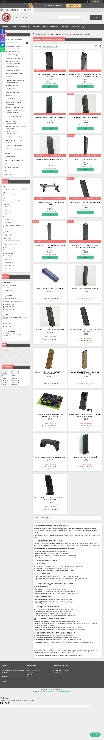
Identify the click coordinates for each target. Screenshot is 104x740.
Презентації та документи (14, 160)
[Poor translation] (7, 703)
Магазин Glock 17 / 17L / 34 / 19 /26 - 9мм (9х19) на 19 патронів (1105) (85, 246)
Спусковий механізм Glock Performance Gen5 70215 (50, 203)
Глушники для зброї (13, 70)
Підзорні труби (11, 89)
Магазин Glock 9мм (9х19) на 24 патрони (85, 288)
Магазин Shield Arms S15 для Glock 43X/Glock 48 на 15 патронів (49, 498)
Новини (7, 153)
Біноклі (9, 77)
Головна (5, 27)
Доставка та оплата (12, 171)
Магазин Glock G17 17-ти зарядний (85, 457)
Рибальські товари (50, 27)
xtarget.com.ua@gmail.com (13, 301)
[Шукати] (81, 17)
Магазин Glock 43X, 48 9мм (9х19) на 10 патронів (49, 160)
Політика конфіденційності (63, 691)
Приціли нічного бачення (15, 58)
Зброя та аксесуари (13, 51)
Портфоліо (8, 174)
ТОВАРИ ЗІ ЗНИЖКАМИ (13, 39)
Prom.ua (61, 689)
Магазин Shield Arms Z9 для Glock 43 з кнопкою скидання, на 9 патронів (85, 415)
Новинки (35, 27)
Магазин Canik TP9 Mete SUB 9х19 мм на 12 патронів (50, 75)
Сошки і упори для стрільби (15, 107)
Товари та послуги (20, 27)
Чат (95, 735)
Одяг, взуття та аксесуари (15, 145)
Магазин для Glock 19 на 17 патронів (85, 118)
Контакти (75, 27)
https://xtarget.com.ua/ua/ (12, 299)
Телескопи (10, 99)
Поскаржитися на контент (47, 691)
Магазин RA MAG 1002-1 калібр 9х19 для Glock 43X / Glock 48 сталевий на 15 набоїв (85, 75)
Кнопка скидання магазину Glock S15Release (50, 457)
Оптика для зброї (12, 67)
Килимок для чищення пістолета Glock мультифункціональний (50, 415)
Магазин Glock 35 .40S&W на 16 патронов (50, 288)
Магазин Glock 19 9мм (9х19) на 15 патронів (50, 118)
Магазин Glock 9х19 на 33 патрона (85, 159)
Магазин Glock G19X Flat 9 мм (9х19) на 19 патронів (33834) (85, 373)
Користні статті (10, 157)
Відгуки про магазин (12, 167)
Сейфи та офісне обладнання (16, 137)
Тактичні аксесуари (13, 55)
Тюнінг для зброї (55, 34)
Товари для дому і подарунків (16, 149)
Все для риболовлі (13, 92)
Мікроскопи (10, 95)
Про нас (65, 27)
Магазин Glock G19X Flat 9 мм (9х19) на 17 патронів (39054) (49, 373)
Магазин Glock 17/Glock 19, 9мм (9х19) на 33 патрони (50, 246)
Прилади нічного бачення (15, 73)
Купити (50, 87)
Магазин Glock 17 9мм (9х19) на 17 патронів (85, 202)
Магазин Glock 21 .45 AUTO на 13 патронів (49, 329)
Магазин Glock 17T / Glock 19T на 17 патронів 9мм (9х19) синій (85, 330)
